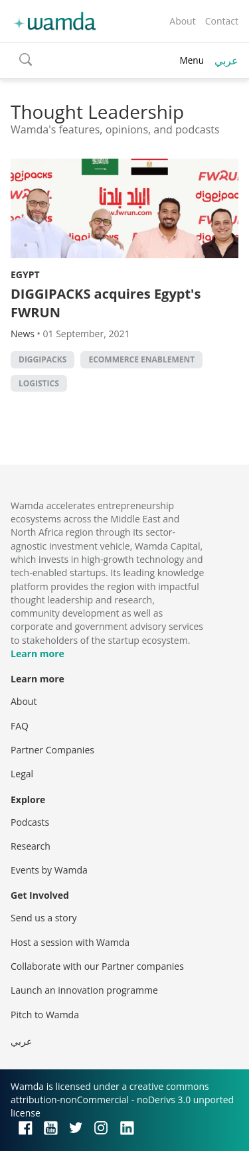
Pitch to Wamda (45, 1014)
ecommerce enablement (141, 359)
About (182, 21)
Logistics (39, 383)
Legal (22, 773)
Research (30, 846)
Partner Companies (52, 749)
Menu (191, 60)
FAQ (20, 726)
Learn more (37, 653)
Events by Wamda (49, 870)
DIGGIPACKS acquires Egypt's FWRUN (106, 303)
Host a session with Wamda (70, 942)
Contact (221, 21)
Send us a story (43, 917)
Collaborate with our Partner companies (97, 966)
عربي (226, 60)
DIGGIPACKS (42, 359)
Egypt (25, 274)
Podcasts (30, 822)
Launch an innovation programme (84, 990)
